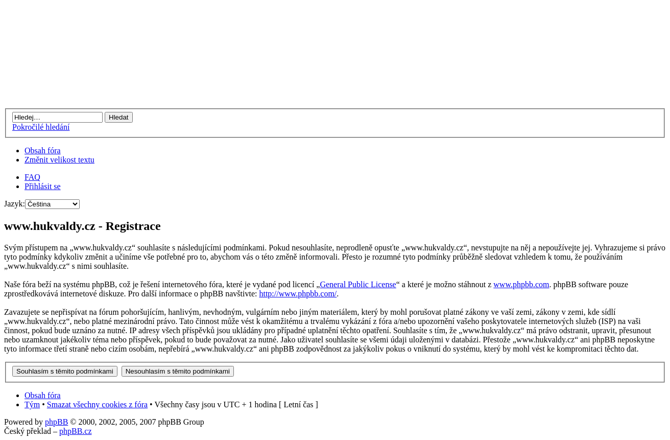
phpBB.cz (75, 431)
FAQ (32, 177)
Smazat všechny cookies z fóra (97, 404)
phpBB (56, 422)
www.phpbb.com (521, 284)
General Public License (358, 284)
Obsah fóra (43, 150)
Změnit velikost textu (59, 159)
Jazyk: (14, 203)
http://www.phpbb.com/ (298, 293)
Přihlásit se (43, 186)
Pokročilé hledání (40, 127)
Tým (32, 404)
